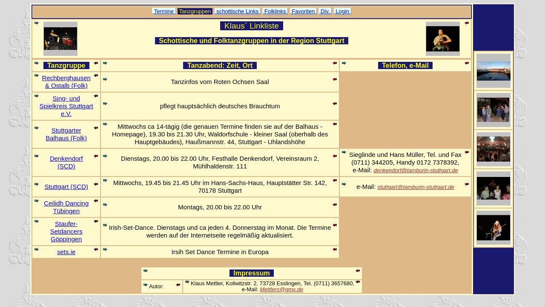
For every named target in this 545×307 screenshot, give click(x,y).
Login (342, 11)
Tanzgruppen (195, 11)
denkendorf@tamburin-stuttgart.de (415, 170)
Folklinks (275, 11)
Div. (325, 11)
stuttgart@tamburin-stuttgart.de (416, 187)
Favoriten (303, 11)
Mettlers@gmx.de (281, 289)
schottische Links (237, 11)
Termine (163, 11)
